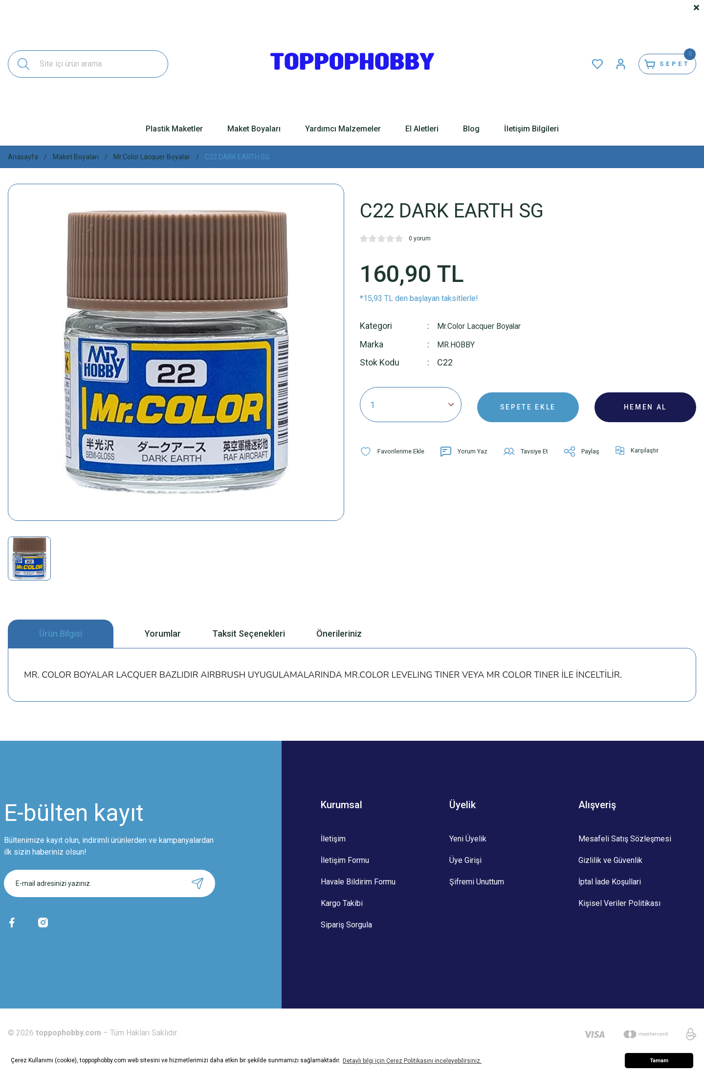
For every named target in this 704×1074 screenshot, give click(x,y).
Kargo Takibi (342, 903)
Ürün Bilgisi (60, 633)
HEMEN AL (645, 403)
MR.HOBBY (458, 344)
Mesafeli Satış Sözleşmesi (624, 838)
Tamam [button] (659, 1060)
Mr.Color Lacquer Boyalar (485, 326)
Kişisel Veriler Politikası (619, 903)
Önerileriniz (339, 633)
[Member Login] (604, 64)
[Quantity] (411, 404)
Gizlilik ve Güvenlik (610, 860)
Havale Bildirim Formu (358, 881)
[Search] (88, 64)
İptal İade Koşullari (609, 881)
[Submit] (197, 883)
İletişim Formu (345, 860)
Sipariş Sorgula (346, 924)
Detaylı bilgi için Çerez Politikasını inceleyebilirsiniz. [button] (412, 1060)
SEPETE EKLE (528, 403)
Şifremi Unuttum (476, 881)
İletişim (333, 838)
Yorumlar (163, 633)
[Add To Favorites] (395, 451)
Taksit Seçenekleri (248, 633)
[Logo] (352, 64)
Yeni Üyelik (467, 838)
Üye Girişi (465, 860)
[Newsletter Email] (109, 883)
